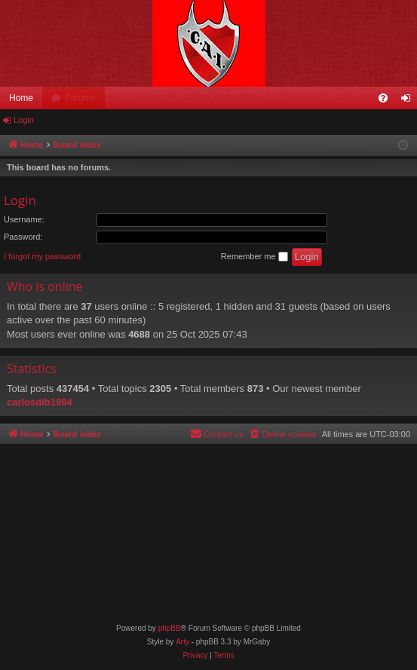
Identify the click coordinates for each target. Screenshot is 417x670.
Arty (182, 642)
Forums (80, 98)
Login (24, 119)
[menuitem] (383, 98)
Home (21, 98)
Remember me (254, 257)
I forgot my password (42, 256)
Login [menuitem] (409, 101)
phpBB (169, 628)
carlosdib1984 (39, 402)
